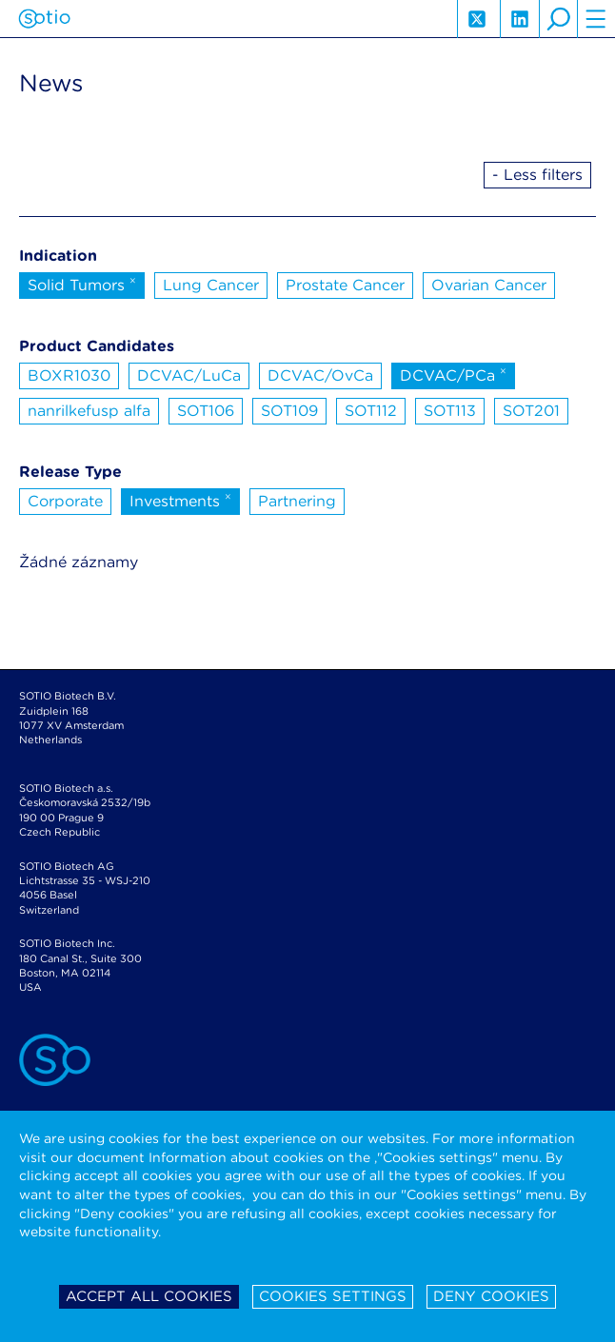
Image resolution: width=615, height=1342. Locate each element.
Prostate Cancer (345, 285)
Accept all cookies (149, 1296)
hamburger (596, 19)
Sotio (44, 19)
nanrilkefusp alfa (89, 411)
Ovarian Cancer (488, 285)
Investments (180, 499)
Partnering (297, 501)
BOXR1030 (69, 375)
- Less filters (537, 175)
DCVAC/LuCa (189, 375)
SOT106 (205, 411)
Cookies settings (333, 1296)
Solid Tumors (82, 283)
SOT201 (531, 411)
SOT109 (289, 411)
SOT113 (450, 411)
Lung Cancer (211, 285)
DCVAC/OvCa (320, 375)
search (558, 19)
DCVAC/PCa (453, 374)
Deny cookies (491, 1296)
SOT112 (371, 411)
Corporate (65, 501)
